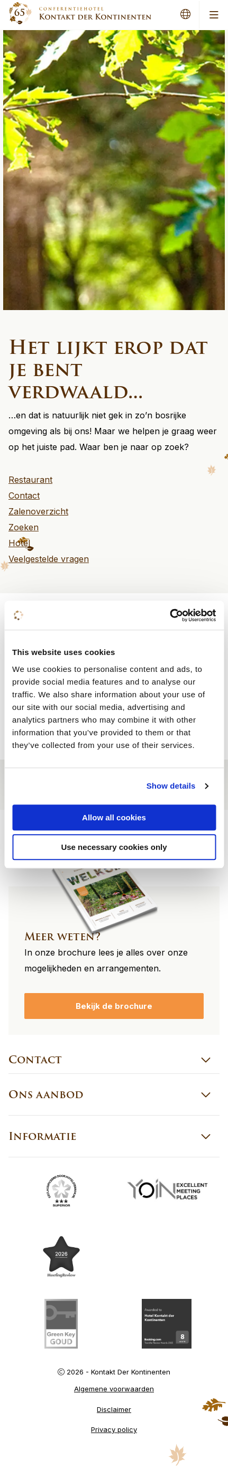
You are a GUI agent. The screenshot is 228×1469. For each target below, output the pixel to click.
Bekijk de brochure (114, 1006)
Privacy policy (114, 1429)
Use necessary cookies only (114, 847)
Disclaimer (114, 1409)
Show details (171, 785)
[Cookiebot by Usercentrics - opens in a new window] (169, 615)
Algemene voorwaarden (114, 1388)
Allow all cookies (114, 817)
